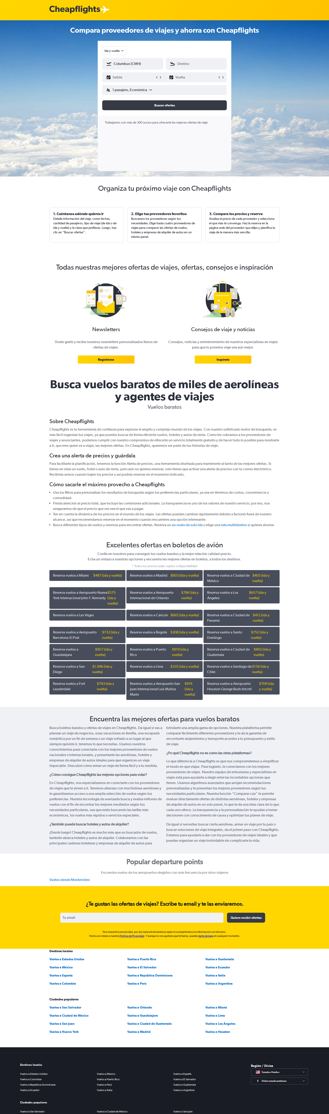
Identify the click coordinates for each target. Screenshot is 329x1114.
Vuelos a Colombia (62, 983)
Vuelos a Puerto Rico (141, 959)
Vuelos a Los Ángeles (220, 1023)
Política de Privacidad (132, 936)
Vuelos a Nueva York (64, 1032)
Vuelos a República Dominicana (150, 975)
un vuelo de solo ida (187, 525)
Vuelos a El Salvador (141, 967)
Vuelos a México (61, 967)
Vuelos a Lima (215, 1015)
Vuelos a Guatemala (219, 959)
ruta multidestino (234, 525)
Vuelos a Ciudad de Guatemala (149, 1023)
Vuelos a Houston (217, 1032)
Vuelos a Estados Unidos (66, 959)
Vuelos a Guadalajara (142, 1015)
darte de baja (205, 936)
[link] (106, 359)
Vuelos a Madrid (139, 1032)
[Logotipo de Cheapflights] (74, 10)
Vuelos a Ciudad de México (68, 1015)
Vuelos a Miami (216, 1007)
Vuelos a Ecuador (217, 967)
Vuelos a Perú (136, 983)
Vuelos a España (61, 975)
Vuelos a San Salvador (65, 1007)
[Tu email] (141, 918)
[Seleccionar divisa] (279, 1080)
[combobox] (114, 50)
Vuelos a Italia (215, 975)
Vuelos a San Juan (61, 1023)
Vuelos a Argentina (219, 983)
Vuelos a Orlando (139, 1007)
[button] (130, 77)
